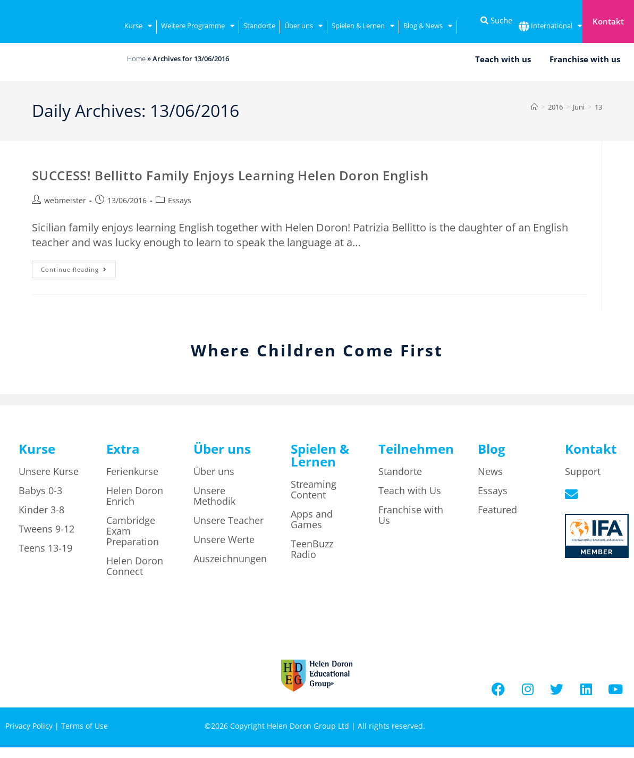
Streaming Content (313, 489)
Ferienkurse (132, 471)
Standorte (259, 25)
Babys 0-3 (40, 490)
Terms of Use (84, 726)
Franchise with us (585, 59)
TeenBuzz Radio (312, 549)
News (490, 471)
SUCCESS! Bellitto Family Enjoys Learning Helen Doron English (230, 175)
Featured (497, 509)
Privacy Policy (29, 726)
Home (136, 58)
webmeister (65, 200)
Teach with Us (409, 490)
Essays (179, 200)
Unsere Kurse (49, 471)
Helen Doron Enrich (134, 495)
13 (598, 107)
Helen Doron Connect (134, 566)
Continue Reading (78, 267)
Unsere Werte (224, 539)
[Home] (534, 107)
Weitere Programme (197, 27)
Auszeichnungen (230, 558)
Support (583, 471)
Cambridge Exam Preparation (132, 531)
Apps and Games (312, 519)
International (556, 27)
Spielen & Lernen (363, 27)
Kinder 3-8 (41, 509)
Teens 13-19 (45, 548)
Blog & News (427, 27)
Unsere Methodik (214, 495)
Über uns (303, 27)
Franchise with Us (410, 515)
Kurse (138, 27)
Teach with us (503, 59)
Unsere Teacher (228, 520)
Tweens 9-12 (46, 528)
